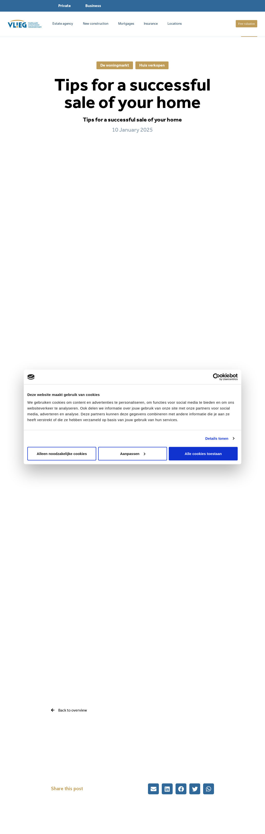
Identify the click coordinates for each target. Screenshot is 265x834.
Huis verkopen (152, 65)
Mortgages (126, 23)
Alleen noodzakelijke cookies (62, 453)
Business (93, 5)
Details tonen (216, 438)
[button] (153, 788)
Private (64, 5)
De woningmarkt (114, 65)
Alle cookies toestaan (203, 453)
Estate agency (62, 23)
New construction (95, 23)
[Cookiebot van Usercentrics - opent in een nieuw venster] (216, 377)
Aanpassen (132, 453)
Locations (175, 23)
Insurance (151, 23)
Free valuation (246, 23)
